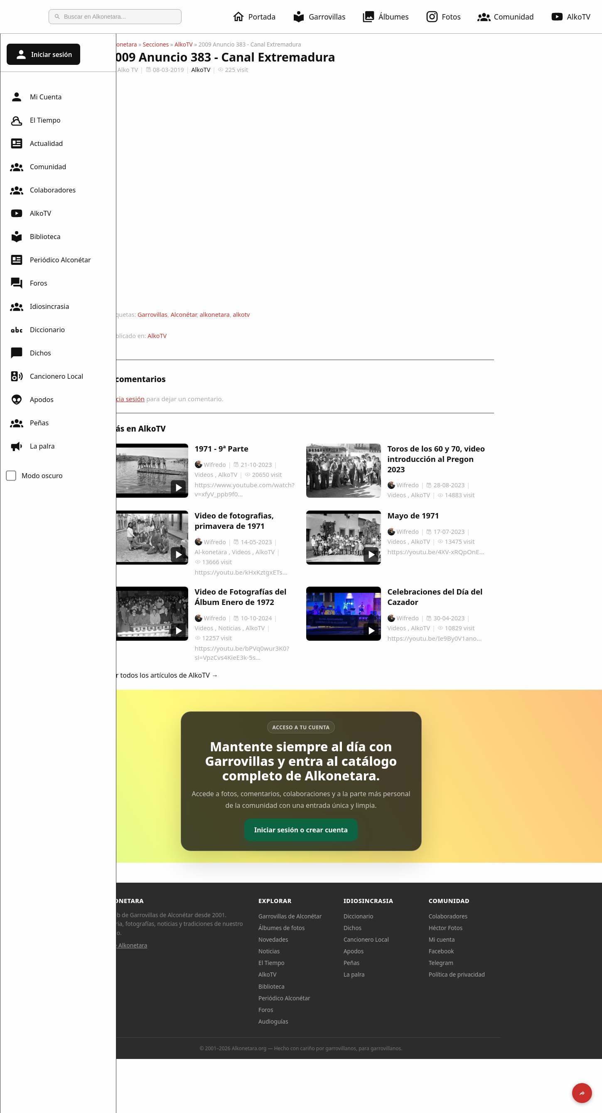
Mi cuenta (500, 939)
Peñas (29, 422)
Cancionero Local (46, 376)
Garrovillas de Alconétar (348, 916)
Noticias (327, 951)
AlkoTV (30, 213)
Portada (258, 16)
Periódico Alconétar (50, 260)
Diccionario (37, 329)
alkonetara (273, 314)
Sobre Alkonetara (183, 945)
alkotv (299, 314)
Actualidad (36, 143)
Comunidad (510, 16)
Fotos (448, 16)
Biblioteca (35, 236)
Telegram (499, 963)
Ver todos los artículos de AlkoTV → (221, 675)
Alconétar (242, 314)
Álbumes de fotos (340, 928)
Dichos (30, 353)
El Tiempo (35, 120)
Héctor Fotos (504, 928)
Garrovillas (323, 16)
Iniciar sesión (43, 54)
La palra (32, 446)
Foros (28, 283)
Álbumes (390, 16)
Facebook (499, 951)
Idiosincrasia (39, 306)
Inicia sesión (185, 399)
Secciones (214, 44)
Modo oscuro (42, 475)
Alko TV (182, 70)
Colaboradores (43, 190)
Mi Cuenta (35, 97)
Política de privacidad (515, 974)
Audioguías (331, 1021)
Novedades (331, 939)
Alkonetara (181, 44)
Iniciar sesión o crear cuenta (359, 829)
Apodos (32, 399)
